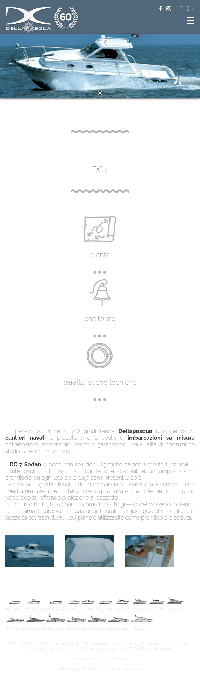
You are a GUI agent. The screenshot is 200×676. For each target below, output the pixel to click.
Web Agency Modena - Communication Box (100, 668)
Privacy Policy (86, 658)
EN (191, 8)
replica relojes (97, 451)
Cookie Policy (114, 658)
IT (181, 8)
